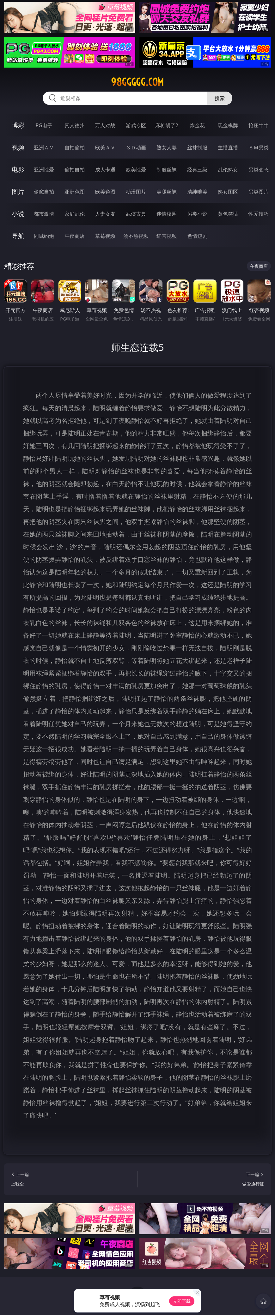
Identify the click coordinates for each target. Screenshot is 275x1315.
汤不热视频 (136, 235)
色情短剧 (197, 235)
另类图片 (258, 191)
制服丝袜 (166, 169)
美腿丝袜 (166, 191)
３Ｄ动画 (136, 147)
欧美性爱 (136, 169)
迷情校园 (166, 213)
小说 (18, 213)
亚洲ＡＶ (44, 147)
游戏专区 (136, 125)
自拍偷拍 (74, 147)
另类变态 (258, 169)
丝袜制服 (197, 147)
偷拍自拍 (74, 169)
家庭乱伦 (74, 213)
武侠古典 (136, 213)
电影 (18, 169)
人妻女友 (105, 213)
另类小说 (197, 213)
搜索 (220, 98)
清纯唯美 (197, 191)
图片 (18, 191)
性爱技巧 (258, 213)
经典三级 (197, 169)
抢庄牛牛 (258, 125)
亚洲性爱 (44, 169)
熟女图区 (228, 191)
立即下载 (182, 1301)
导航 (18, 235)
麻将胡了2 (166, 125)
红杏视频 (166, 235)
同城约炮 (44, 235)
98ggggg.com (137, 82)
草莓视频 (105, 235)
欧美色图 (105, 191)
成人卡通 (105, 169)
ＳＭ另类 (258, 147)
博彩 (18, 125)
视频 (18, 147)
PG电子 (43, 125)
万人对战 (105, 125)
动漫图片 (136, 191)
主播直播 (228, 147)
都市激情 (44, 213)
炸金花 (197, 125)
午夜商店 (74, 235)
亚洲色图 (74, 191)
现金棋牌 (228, 125)
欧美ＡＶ (105, 147)
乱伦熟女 (228, 169)
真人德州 (74, 125)
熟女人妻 (166, 147)
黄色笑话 (228, 213)
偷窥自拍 (44, 191)
